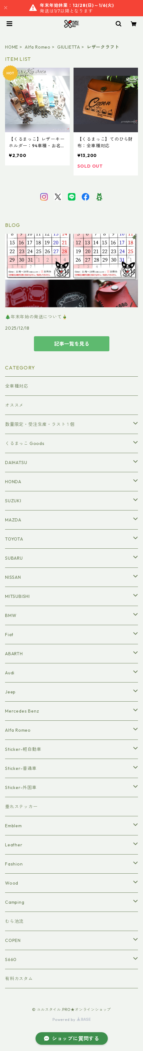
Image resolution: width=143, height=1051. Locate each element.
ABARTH (14, 653)
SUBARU (14, 558)
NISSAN (13, 577)
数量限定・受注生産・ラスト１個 (40, 424)
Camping (15, 902)
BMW (10, 615)
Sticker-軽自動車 (23, 749)
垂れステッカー (21, 806)
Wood (11, 883)
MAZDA (13, 520)
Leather (14, 845)
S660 (11, 959)
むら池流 (14, 921)
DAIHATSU (16, 462)
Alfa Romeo (38, 47)
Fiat (9, 634)
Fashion (14, 864)
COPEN (13, 940)
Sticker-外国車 (21, 787)
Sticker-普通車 (21, 768)
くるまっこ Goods (25, 443)
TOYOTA (14, 539)
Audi (9, 673)
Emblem (13, 826)
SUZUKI (13, 501)
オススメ (14, 405)
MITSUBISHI (17, 596)
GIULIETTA (68, 47)
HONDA (13, 481)
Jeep (10, 692)
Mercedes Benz (22, 711)
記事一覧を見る (71, 344)
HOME (11, 47)
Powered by (71, 1019)
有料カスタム (19, 978)
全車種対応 (16, 386)
